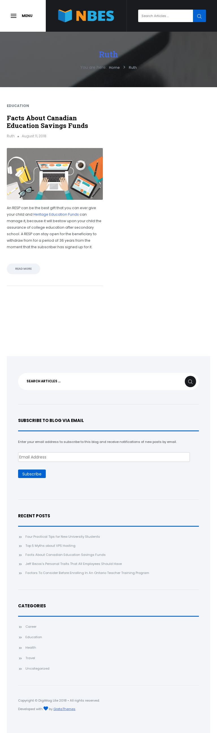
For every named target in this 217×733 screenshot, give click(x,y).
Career (30, 626)
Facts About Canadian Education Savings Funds (47, 121)
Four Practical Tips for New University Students (62, 536)
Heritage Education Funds (56, 214)
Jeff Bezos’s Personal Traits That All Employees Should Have (73, 563)
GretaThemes (64, 709)
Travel (30, 658)
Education (18, 105)
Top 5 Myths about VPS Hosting (50, 545)
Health (30, 647)
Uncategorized (37, 668)
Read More (23, 269)
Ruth (108, 54)
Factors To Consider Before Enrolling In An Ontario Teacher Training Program (87, 573)
